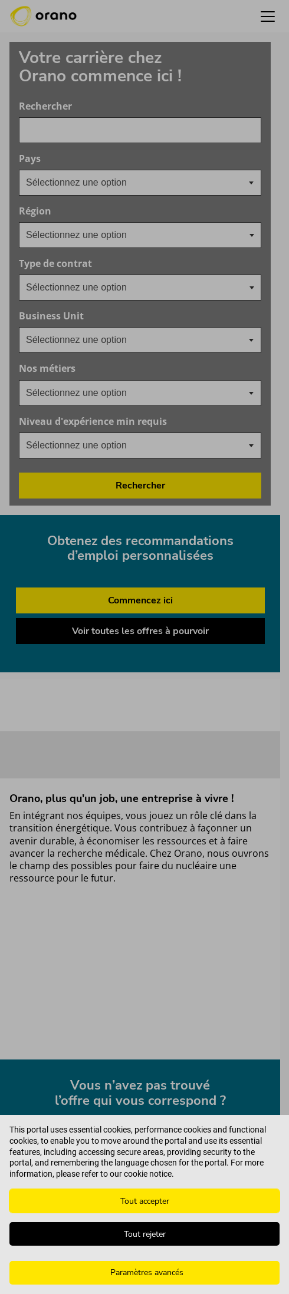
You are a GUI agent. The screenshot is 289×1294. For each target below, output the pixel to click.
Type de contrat (55, 264)
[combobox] (140, 130)
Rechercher (45, 106)
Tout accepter (144, 1201)
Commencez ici (140, 600)
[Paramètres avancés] (144, 1273)
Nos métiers (104, 368)
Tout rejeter (145, 1234)
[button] (268, 16)
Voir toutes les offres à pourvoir (140, 631)
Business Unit (108, 316)
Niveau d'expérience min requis (140, 421)
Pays (86, 159)
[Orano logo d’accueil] (43, 16)
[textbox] (85, 182)
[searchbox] (84, 235)
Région (35, 211)
